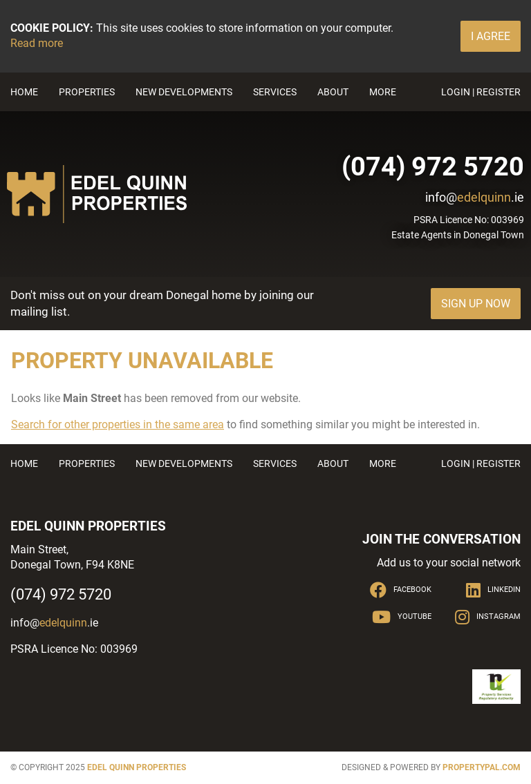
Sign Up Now (475, 303)
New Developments (184, 91)
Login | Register (481, 91)
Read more (36, 43)
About (332, 91)
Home (24, 91)
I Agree (490, 36)
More (382, 91)
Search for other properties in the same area (117, 424)
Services (275, 91)
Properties (87, 91)
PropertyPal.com (481, 767)
